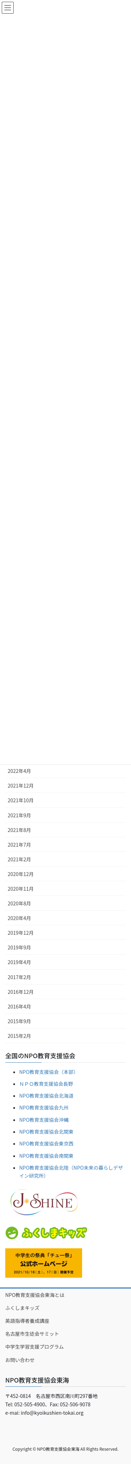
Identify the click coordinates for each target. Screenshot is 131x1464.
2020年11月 (21, 888)
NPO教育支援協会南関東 (46, 1155)
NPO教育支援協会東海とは (34, 1294)
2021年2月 (19, 859)
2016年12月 (21, 991)
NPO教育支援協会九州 (43, 1107)
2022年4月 (19, 770)
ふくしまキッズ (22, 1307)
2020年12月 (21, 873)
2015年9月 (19, 1021)
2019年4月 (19, 962)
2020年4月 (19, 917)
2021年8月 (19, 829)
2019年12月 (21, 932)
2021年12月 (21, 785)
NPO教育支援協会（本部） (48, 1071)
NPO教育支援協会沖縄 (43, 1119)
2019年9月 (19, 947)
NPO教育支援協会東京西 (46, 1143)
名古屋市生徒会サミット (32, 1333)
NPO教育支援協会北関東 (46, 1131)
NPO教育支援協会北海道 (46, 1095)
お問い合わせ (20, 1359)
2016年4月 (19, 1006)
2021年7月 (19, 844)
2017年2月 (19, 977)
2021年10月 (21, 800)
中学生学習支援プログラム (34, 1346)
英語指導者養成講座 (27, 1320)
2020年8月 (19, 903)
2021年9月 (19, 815)
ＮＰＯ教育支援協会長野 (46, 1083)
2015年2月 (19, 1035)
